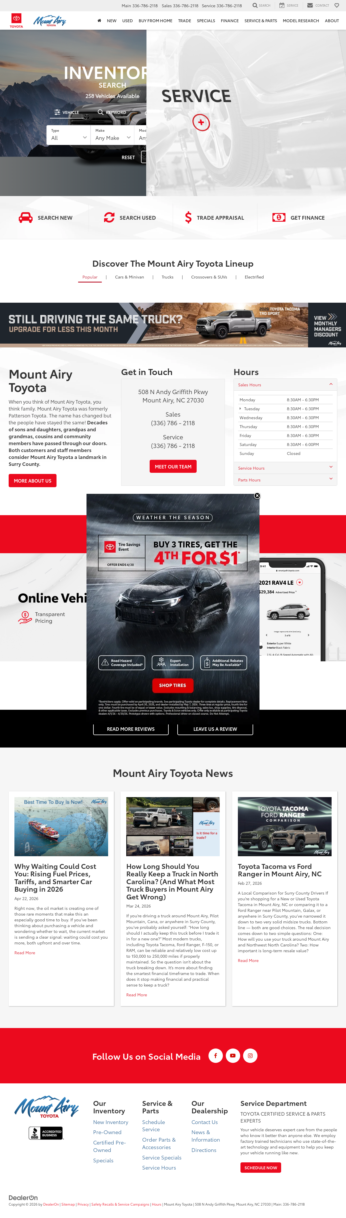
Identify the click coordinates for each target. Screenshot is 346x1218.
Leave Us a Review (215, 728)
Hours (156, 1204)
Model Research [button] (301, 20)
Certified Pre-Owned (109, 1145)
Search (155, 157)
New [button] (111, 20)
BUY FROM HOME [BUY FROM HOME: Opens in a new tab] (155, 20)
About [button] (332, 20)
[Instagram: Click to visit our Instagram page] (250, 1056)
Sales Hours (285, 384)
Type (59, 130)
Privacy (83, 1204)
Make (101, 130)
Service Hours (285, 468)
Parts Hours (285, 480)
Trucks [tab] (168, 277)
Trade (184, 20)
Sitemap (68, 1204)
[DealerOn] (23, 1197)
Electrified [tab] (254, 277)
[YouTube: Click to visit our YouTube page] (233, 1056)
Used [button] (127, 20)
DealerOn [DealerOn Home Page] (51, 1204)
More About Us (32, 480)
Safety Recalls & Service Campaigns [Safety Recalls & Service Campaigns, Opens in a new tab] (120, 1204)
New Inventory (110, 1121)
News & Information (205, 1135)
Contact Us (204, 1121)
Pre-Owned (107, 1132)
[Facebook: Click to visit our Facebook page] (216, 1056)
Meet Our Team (173, 466)
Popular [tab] (89, 277)
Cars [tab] (129, 277)
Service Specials (162, 1157)
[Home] (99, 20)
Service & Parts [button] (261, 20)
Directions (204, 1149)
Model (143, 130)
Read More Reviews (131, 728)
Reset (124, 157)
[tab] (67, 112)
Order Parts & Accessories (159, 1143)
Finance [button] (230, 20)
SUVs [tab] (209, 277)
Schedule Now (261, 1167)
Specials (103, 1160)
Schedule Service (153, 1125)
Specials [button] (206, 20)
